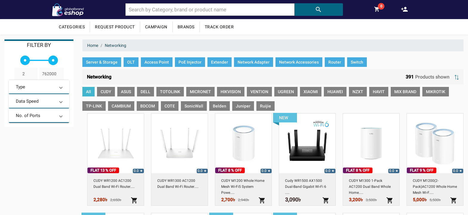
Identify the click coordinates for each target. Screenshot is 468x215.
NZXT (357, 91)
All (88, 91)
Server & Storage (102, 62)
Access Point (156, 62)
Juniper (243, 106)
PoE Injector (189, 62)
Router (334, 62)
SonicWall (193, 106)
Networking (115, 45)
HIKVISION (231, 91)
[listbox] (273, 63)
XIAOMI (311, 91)
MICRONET (200, 91)
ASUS (126, 91)
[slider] (25, 60)
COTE (169, 106)
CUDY (106, 91)
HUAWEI (335, 91)
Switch (357, 62)
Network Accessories (299, 62)
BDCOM (147, 106)
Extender (219, 62)
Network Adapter (254, 62)
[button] (39, 87)
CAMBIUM (121, 106)
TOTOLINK (170, 91)
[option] (101, 62)
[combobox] (210, 9)
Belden (219, 106)
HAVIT (379, 91)
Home (92, 45)
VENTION (259, 91)
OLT (131, 62)
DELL (145, 91)
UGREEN (286, 91)
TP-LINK (94, 106)
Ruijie (265, 106)
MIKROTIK (435, 91)
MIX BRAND (405, 91)
